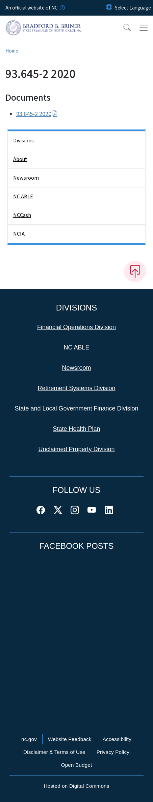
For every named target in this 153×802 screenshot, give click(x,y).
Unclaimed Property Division (76, 449)
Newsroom (26, 178)
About (20, 159)
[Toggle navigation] (143, 28)
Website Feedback (70, 739)
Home (11, 51)
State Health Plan (76, 428)
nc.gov (29, 739)
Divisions (23, 140)
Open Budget (76, 765)
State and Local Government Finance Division (76, 408)
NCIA (19, 234)
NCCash (22, 215)
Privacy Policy (113, 752)
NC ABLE (23, 196)
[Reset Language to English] (109, 8)
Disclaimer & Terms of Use (54, 752)
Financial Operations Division (76, 327)
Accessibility (117, 739)
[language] (133, 8)
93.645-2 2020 (37, 114)
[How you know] (62, 8)
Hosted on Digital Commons (76, 786)
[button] (122, 28)
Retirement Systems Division (76, 388)
